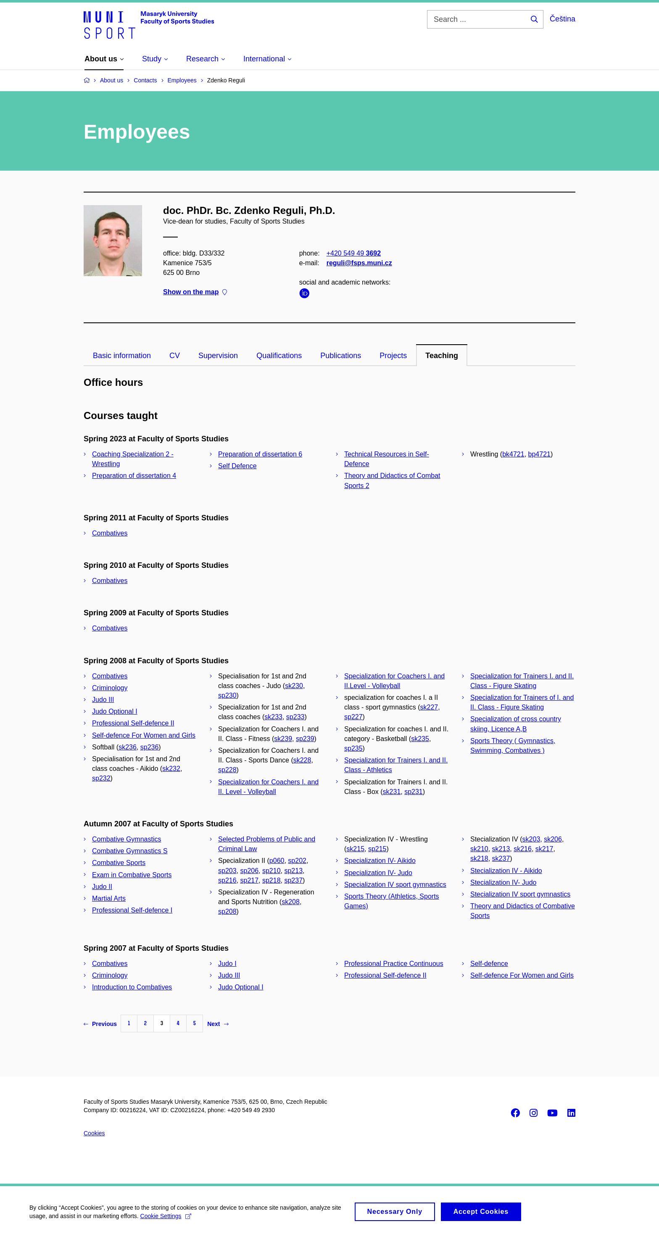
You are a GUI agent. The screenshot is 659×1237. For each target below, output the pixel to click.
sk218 (479, 858)
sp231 (413, 791)
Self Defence (237, 465)
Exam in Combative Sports (131, 874)
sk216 (523, 848)
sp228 (227, 769)
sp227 (353, 716)
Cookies (94, 1133)
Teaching (441, 355)
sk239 (283, 738)
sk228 (302, 760)
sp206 (249, 870)
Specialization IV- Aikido (380, 860)
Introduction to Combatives (132, 987)
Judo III (103, 699)
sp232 (101, 778)
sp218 (271, 880)
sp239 (305, 738)
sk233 (273, 716)
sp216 (227, 880)
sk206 (553, 839)
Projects (393, 355)
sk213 (501, 848)
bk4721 (513, 454)
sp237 (293, 880)
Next (217, 1024)
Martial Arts (109, 898)
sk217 (544, 848)
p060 (277, 860)
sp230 (227, 695)
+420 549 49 (354, 252)
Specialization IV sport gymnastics (395, 884)
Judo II (102, 886)
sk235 (420, 738)
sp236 (149, 747)
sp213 (293, 870)
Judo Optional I (114, 711)
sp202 (297, 860)
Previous (100, 1024)
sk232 (171, 768)
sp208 (227, 911)
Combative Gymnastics (126, 839)
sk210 (479, 848)
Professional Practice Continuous (393, 963)
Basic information (122, 355)
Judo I (227, 963)
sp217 (249, 880)
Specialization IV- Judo (378, 872)
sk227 (429, 707)
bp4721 (539, 454)
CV (174, 355)
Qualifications (279, 355)
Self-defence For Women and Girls (143, 735)
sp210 (271, 870)
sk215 (355, 848)
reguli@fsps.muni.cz (359, 262)
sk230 (294, 685)
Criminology (109, 687)
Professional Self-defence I (132, 910)
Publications (340, 355)
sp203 (227, 870)
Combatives (109, 533)
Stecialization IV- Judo (503, 882)
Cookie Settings (165, 1219)
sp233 (295, 716)
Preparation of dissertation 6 (260, 454)
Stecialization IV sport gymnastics (520, 894)
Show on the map (195, 291)
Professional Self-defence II (133, 723)
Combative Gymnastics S (130, 851)
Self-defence (489, 963)
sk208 (291, 901)
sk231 (392, 791)
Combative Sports (118, 862)
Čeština (562, 19)
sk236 (128, 747)
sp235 (353, 748)
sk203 (531, 839)
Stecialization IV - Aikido (506, 870)
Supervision (218, 355)
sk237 (501, 858)
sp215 (377, 848)
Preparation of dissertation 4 (134, 475)
